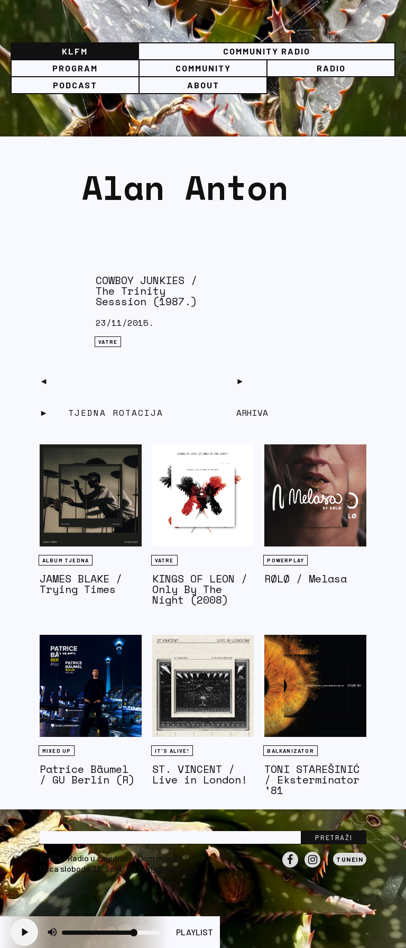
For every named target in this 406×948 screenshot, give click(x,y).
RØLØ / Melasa (305, 578)
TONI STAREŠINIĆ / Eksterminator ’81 (311, 779)
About (203, 85)
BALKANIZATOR (290, 751)
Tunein (349, 859)
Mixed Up (56, 751)
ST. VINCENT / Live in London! (199, 774)
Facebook (290, 867)
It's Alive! (172, 751)
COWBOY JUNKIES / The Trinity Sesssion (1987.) (146, 290)
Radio (331, 68)
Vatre (107, 342)
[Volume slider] (111, 933)
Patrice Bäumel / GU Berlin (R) (87, 774)
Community (203, 68)
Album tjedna (65, 560)
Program (75, 68)
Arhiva (252, 412)
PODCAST (75, 85)
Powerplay (285, 560)
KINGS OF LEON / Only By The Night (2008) (199, 589)
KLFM (75, 51)
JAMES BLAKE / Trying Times (81, 584)
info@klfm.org (170, 868)
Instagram (312, 867)
